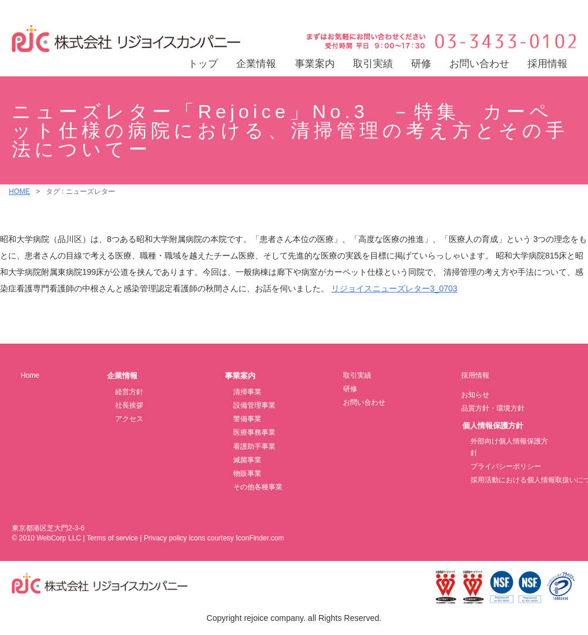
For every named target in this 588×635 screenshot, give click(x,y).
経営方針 (129, 392)
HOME (19, 191)
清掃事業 (247, 392)
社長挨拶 (129, 405)
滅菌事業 (247, 460)
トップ (203, 63)
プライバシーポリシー (506, 466)
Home (30, 375)
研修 (421, 63)
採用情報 (547, 63)
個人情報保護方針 (492, 425)
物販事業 (247, 473)
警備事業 (247, 419)
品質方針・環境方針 (493, 408)
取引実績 (373, 63)
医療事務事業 (254, 432)
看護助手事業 (254, 446)
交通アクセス (542, 10)
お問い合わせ (479, 63)
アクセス (129, 419)
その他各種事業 (258, 487)
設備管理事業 (254, 405)
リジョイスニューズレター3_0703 (394, 288)
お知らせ (475, 395)
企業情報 (256, 63)
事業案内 (315, 63)
